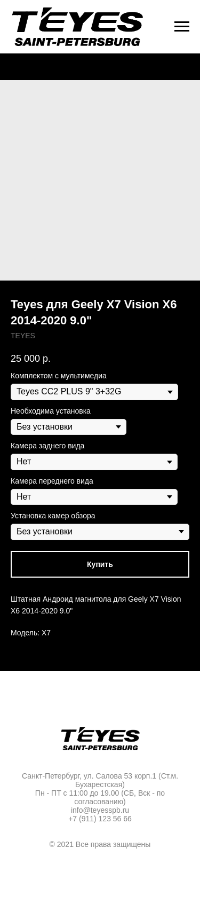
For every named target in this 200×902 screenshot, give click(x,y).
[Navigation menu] (181, 26)
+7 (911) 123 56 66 (100, 818)
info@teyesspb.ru (100, 810)
